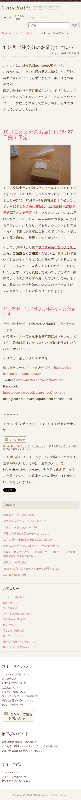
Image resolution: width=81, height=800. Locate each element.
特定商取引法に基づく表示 (16, 781)
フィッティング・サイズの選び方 (20, 696)
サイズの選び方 (19, 17)
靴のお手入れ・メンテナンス (18, 641)
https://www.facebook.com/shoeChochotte (34, 392)
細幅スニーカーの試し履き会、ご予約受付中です (31, 545)
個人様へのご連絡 (12, 619)
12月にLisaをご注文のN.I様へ (20, 527)
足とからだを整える (13, 630)
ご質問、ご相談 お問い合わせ (18, 716)
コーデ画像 (9, 608)
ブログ (42, 17)
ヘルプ (30, 17)
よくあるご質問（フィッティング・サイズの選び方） (31, 746)
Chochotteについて (12, 772)
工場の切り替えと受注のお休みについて (26, 533)
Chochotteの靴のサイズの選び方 (19, 742)
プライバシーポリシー (14, 776)
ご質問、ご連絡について (15, 691)
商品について (10, 625)
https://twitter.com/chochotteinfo (39, 380)
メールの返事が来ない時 (16, 613)
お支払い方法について (14, 683)
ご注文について (10, 687)
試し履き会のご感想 (15, 574)
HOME (7, 17)
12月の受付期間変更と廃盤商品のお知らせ (28, 539)
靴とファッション (12, 636)
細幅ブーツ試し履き (15, 562)
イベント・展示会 (12, 597)
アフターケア (9, 678)
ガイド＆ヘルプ (15, 666)
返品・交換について (13, 705)
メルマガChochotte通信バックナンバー (23, 750)
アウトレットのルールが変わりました (25, 521)
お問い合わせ (15, 440)
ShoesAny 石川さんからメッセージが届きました (31, 568)
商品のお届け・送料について (17, 700)
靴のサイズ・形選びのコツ (17, 647)
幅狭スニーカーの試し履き (18, 514)
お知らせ (54, 53)
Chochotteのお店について (16, 674)
